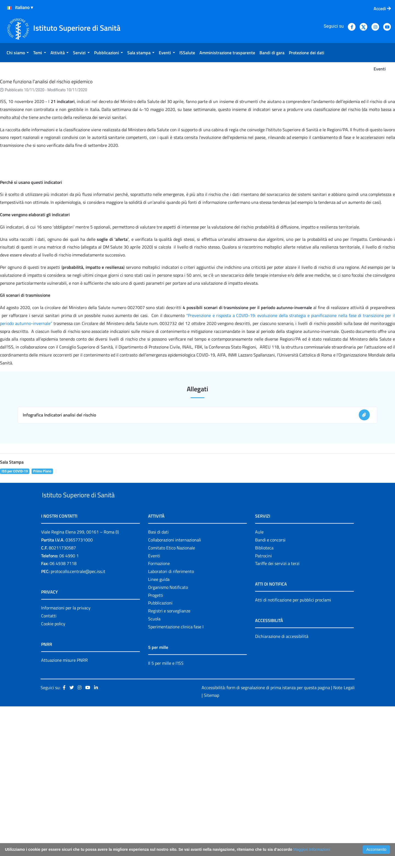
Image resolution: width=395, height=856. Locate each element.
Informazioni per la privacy (66, 757)
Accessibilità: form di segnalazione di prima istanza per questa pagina (266, 837)
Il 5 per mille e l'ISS (166, 812)
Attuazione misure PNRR (64, 809)
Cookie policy (53, 773)
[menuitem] (17, 52)
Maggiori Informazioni (311, 849)
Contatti (49, 765)
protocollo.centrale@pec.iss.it (78, 721)
